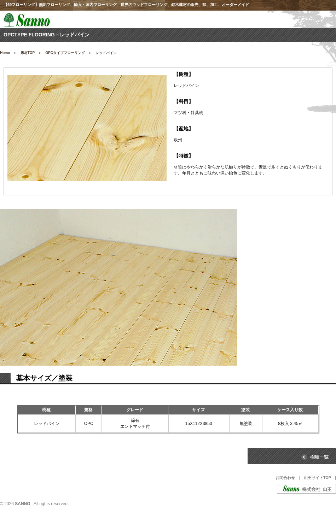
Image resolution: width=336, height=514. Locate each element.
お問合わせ (285, 477)
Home (5, 53)
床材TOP (28, 53)
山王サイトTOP (317, 477)
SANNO (22, 503)
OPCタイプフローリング (65, 53)
